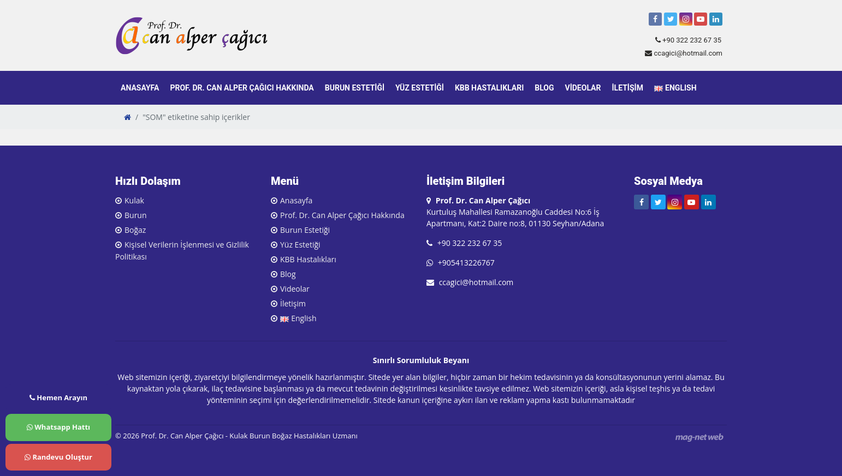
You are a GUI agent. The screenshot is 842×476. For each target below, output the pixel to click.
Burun (135, 215)
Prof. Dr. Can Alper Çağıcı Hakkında (241, 87)
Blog (544, 87)
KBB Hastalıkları (489, 87)
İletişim (627, 87)
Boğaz (135, 230)
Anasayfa (140, 87)
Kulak (134, 200)
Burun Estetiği (354, 87)
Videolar (583, 87)
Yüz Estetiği (419, 87)
